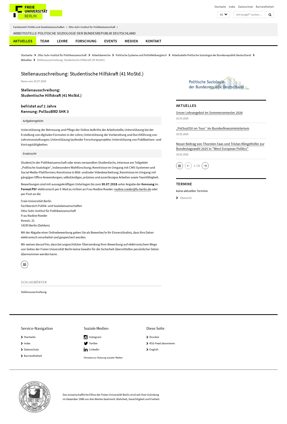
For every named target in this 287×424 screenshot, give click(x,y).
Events (110, 41)
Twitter (93, 343)
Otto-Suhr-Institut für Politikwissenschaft (93, 27)
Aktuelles (22, 41)
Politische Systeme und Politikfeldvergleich (141, 55)
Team (44, 41)
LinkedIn (94, 349)
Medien (131, 41)
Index (232, 6)
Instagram (95, 337)
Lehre (62, 41)
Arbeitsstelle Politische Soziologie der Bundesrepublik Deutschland (74, 33)
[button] (223, 14)
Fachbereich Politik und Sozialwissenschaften (40, 27)
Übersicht (184, 198)
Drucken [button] (154, 337)
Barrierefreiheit (265, 6)
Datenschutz (245, 6)
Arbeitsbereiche (101, 55)
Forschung (86, 41)
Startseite (220, 6)
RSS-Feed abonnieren (162, 343)
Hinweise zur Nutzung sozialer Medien (103, 357)
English (153, 349)
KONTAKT (153, 41)
